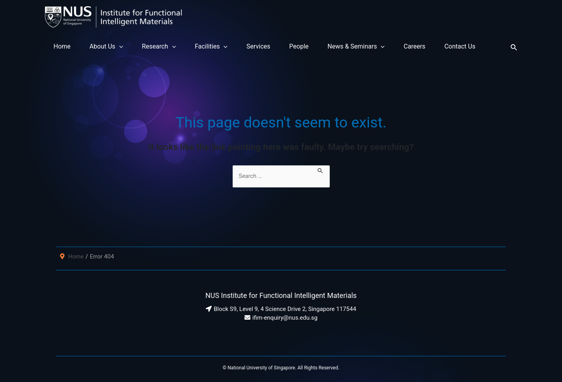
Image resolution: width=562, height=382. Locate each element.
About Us (106, 46)
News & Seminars (356, 46)
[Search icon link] (514, 46)
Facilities (211, 46)
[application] (119, 46)
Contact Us (460, 46)
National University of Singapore (261, 368)
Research (159, 46)
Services (258, 46)
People (298, 46)
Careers (414, 46)
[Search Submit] (324, 169)
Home (62, 46)
